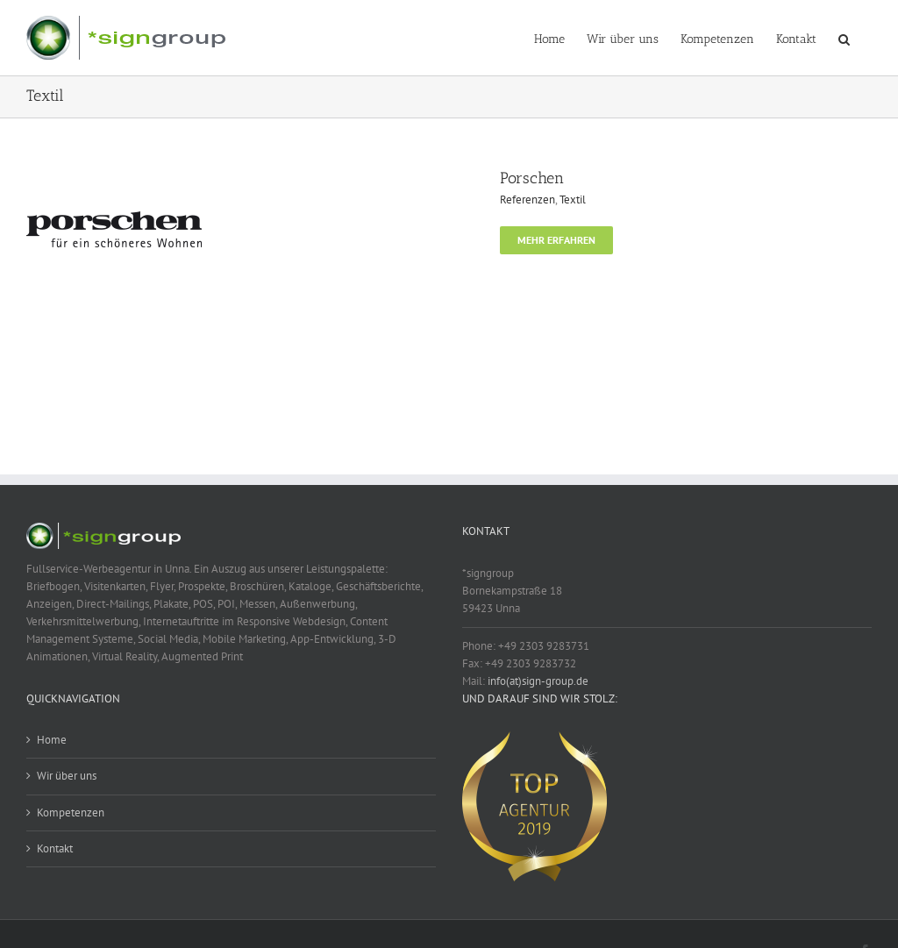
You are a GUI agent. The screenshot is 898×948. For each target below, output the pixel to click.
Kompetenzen (70, 812)
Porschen (532, 178)
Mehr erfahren (556, 239)
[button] (844, 37)
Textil (572, 199)
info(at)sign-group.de (538, 681)
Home (52, 739)
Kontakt (55, 848)
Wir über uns (66, 775)
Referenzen (527, 199)
